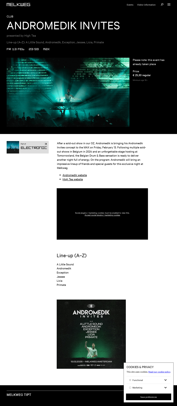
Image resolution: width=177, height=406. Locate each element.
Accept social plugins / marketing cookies (102, 215)
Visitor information (146, 4)
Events (130, 4)
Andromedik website (75, 175)
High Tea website (73, 179)
